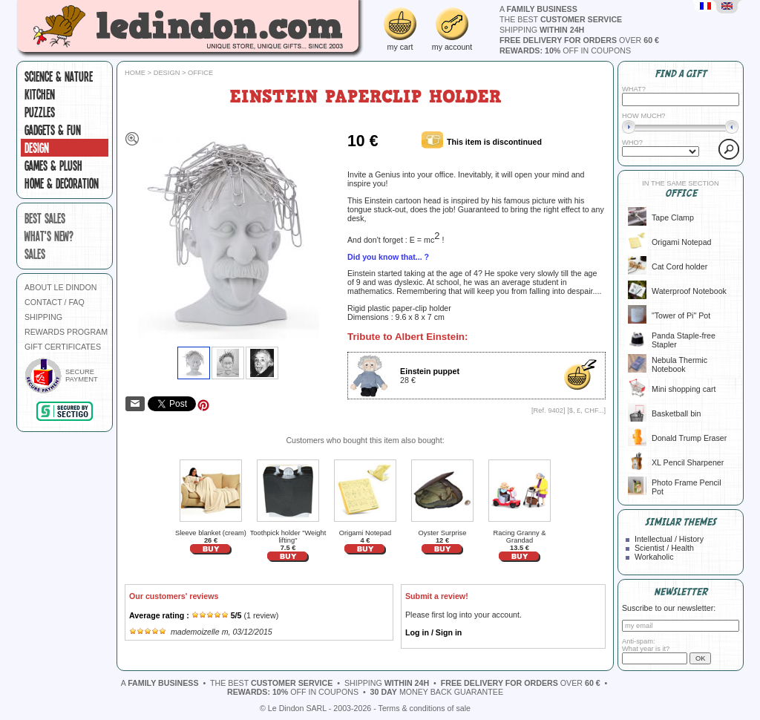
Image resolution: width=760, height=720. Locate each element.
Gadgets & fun (52, 130)
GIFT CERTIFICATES (62, 346)
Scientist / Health (664, 547)
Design (36, 148)
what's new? (48, 236)
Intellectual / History (669, 538)
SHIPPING (43, 316)
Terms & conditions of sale (425, 708)
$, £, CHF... (586, 410)
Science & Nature (58, 76)
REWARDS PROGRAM (66, 331)
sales (34, 254)
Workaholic (654, 556)
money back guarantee (436, 691)
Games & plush (53, 165)
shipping (541, 29)
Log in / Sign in (433, 632)
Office (200, 72)
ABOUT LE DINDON (60, 287)
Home (135, 72)
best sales (44, 218)
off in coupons (565, 50)
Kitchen (39, 94)
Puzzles (39, 112)
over (579, 40)
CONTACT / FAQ (54, 302)
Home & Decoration (61, 183)
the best (560, 19)
